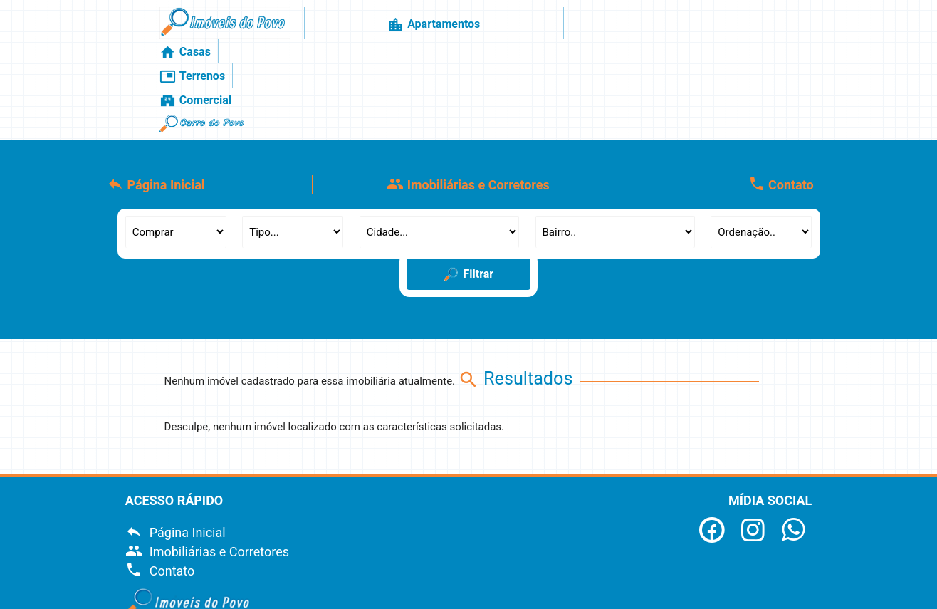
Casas (511, 28)
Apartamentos (434, 28)
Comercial (648, 28)
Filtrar (469, 190)
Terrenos (574, 28)
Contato (781, 99)
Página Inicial (156, 99)
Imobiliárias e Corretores (468, 99)
